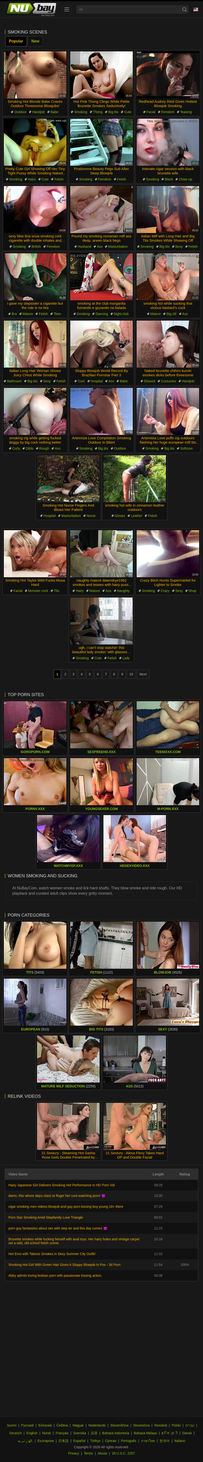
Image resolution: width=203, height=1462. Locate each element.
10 (131, 674)
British (36, 246)
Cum (81, 381)
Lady (126, 658)
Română (160, 1425)
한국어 (164, 1441)
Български (46, 1441)
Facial (150, 112)
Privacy (73, 1453)
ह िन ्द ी (170, 1433)
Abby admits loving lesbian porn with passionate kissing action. (55, 1275)
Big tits (113, 112)
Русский (27, 1425)
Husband (84, 246)
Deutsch (15, 1433)
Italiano (179, 1441)
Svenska (79, 1433)
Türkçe (95, 1441)
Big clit (171, 314)
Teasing (186, 112)
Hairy (32, 179)
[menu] (67, 9)
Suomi (12, 1425)
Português (128, 1441)
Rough (44, 448)
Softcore (186, 448)
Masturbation (118, 246)
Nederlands (97, 1425)
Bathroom (14, 381)
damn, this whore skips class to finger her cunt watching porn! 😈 (56, 1196)
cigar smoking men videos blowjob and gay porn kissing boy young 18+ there (65, 1206)
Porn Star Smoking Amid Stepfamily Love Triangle (45, 1217)
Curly (16, 448)
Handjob (38, 112)
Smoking (80, 112)
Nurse (91, 516)
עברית (189, 1425)
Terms (88, 1453)
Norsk (46, 1433)
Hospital (97, 381)
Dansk (187, 1433)
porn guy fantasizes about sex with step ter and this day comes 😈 (57, 1228)
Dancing (101, 314)
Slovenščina (119, 1425)
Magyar (78, 1425)
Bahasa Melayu (145, 1433)
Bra (14, 314)
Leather (136, 516)
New (35, 41)
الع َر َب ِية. (25, 1441)
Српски (110, 1441)
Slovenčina (141, 1425)
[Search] (184, 9)
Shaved (149, 381)
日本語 (63, 1441)
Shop (193, 591)
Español (79, 1441)
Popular (16, 41)
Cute (127, 112)
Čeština (62, 1425)
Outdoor (20, 112)
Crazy (165, 591)
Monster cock (38, 591)
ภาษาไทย (148, 1441)
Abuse (102, 1453)
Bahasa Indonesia (115, 1433)
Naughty (123, 591)
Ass (99, 246)
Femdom (167, 112)
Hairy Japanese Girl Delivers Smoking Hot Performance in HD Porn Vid (61, 1185)
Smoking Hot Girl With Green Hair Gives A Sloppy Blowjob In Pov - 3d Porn (64, 1265)
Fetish (58, 179)
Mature (28, 314)
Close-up (185, 179)
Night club (121, 314)
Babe (54, 112)
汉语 (94, 1433)
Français (62, 1433)
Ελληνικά (45, 1425)
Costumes (168, 381)
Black (169, 179)
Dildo (29, 448)
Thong (98, 112)
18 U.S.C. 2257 (123, 1453)
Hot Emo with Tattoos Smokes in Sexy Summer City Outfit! (51, 1254)
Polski (176, 1425)
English (32, 1433)
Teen (57, 314)
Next (143, 674)
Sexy (179, 246)
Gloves (120, 516)
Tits (56, 591)
